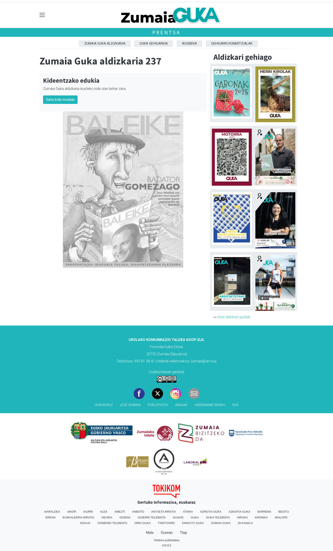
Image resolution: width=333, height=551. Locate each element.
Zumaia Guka (220, 523)
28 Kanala (245, 523)
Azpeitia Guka (210, 511)
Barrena (264, 511)
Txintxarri (166, 523)
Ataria (188, 511)
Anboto (138, 511)
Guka (195, 517)
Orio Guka (142, 523)
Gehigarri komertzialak (231, 43)
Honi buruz (104, 405)
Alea (103, 511)
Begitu (283, 511)
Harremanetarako (209, 405)
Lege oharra (130, 405)
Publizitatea (158, 405)
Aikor (71, 511)
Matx (150, 532)
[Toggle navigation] (42, 15)
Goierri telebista (151, 517)
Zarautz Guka (193, 523)
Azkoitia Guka (239, 511)
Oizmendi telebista (112, 523)
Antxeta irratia (163, 511)
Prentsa (166, 32)
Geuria (106, 517)
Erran (51, 517)
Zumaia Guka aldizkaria (104, 43)
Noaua (85, 523)
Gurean (167, 532)
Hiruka (242, 517)
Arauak (181, 405)
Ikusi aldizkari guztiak (233, 317)
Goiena (125, 517)
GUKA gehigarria (154, 43)
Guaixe (178, 517)
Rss (235, 405)
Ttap (183, 532)
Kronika (261, 517)
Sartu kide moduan (60, 99)
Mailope (281, 517)
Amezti (119, 511)
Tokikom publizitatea (166, 540)
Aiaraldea (52, 511)
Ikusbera (189, 43)
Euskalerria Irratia (78, 517)
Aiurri (88, 511)
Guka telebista (218, 517)
